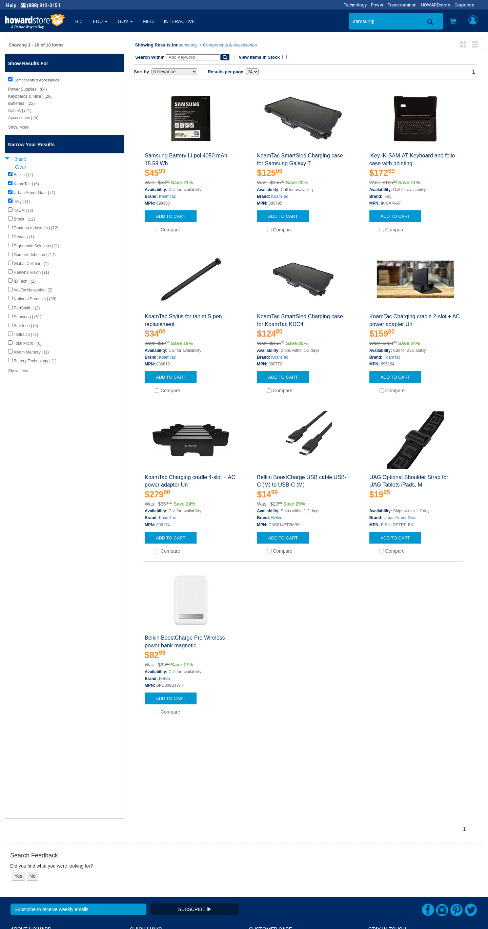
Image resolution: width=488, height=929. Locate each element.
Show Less (18, 370)
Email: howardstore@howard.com (404, 870)
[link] (378, 912)
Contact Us (260, 843)
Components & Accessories (230, 45)
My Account (261, 849)
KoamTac (167, 196)
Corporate (464, 4)
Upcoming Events (148, 870)
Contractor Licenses (32, 876)
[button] (453, 22)
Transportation (402, 4)
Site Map (258, 870)
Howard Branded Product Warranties (169, 856)
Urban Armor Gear (400, 517)
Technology (355, 4)
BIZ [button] (79, 21)
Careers (19, 856)
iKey (387, 196)
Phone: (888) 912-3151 (393, 856)
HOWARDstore (435, 4)
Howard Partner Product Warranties (168, 863)
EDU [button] (100, 21)
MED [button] (148, 21)
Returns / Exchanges (271, 863)
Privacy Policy (25, 863)
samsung (188, 45)
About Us (20, 843)
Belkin (276, 517)
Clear (20, 167)
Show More (18, 127)
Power (377, 4)
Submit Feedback (148, 849)
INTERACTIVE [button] (179, 21)
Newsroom (22, 849)
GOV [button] (125, 21)
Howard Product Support (156, 843)
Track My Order (265, 856)
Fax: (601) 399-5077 (389, 863)
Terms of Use (25, 870)
